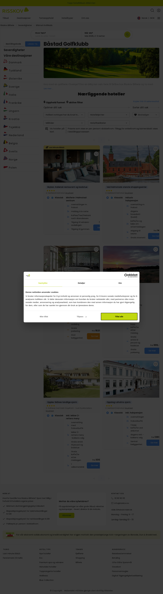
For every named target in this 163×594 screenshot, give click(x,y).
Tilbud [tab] (6, 18)
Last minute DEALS (11, 553)
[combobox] (64, 114)
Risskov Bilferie (7, 25)
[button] (56, 34)
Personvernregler (120, 571)
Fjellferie (79, 553)
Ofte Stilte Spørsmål (122, 562)
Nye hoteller (45, 553)
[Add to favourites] (96, 154)
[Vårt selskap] (158, 18)
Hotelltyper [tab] (67, 18)
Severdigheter (25, 25)
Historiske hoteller (47, 566)
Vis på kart (69, 193)
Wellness (43, 575)
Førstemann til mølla (13, 557)
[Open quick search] (152, 10)
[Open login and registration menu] (158, 10)
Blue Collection (46, 580)
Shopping (80, 557)
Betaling (116, 557)
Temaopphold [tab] (46, 18)
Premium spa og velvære (51, 562)
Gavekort (116, 566)
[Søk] (127, 34)
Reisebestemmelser (121, 553)
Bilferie (79, 562)
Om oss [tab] (85, 18)
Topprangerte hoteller (50, 571)
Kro (40, 557)
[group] (72, 189)
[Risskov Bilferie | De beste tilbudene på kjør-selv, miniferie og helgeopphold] (16, 10)
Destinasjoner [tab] (24, 18)
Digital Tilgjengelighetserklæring (127, 575)
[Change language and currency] (146, 18)
